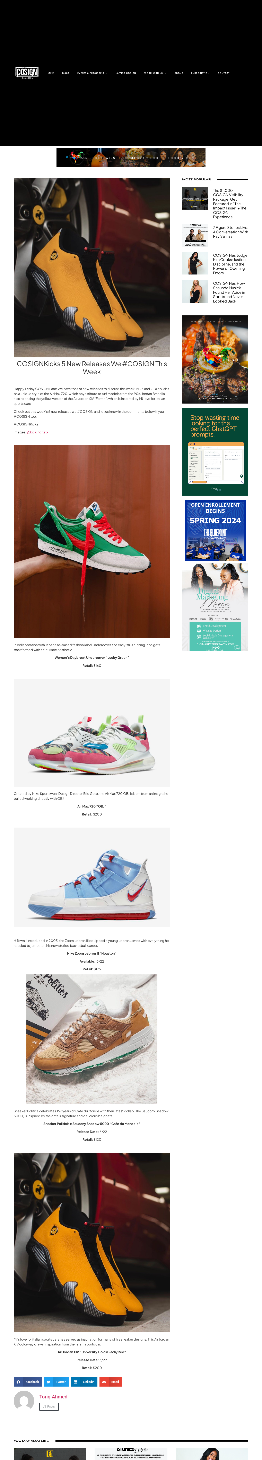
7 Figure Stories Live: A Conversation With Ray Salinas (230, 231)
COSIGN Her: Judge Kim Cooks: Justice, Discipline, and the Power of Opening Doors (230, 264)
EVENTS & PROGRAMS (92, 73)
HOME (50, 73)
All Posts (49, 1406)
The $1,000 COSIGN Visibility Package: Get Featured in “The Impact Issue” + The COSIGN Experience (229, 203)
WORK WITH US (155, 73)
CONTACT (224, 73)
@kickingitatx (37, 432)
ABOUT (179, 73)
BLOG (65, 73)
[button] (28, 1382)
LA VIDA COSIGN (126, 73)
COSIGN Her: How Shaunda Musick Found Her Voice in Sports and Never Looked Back (229, 292)
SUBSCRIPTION (200, 73)
